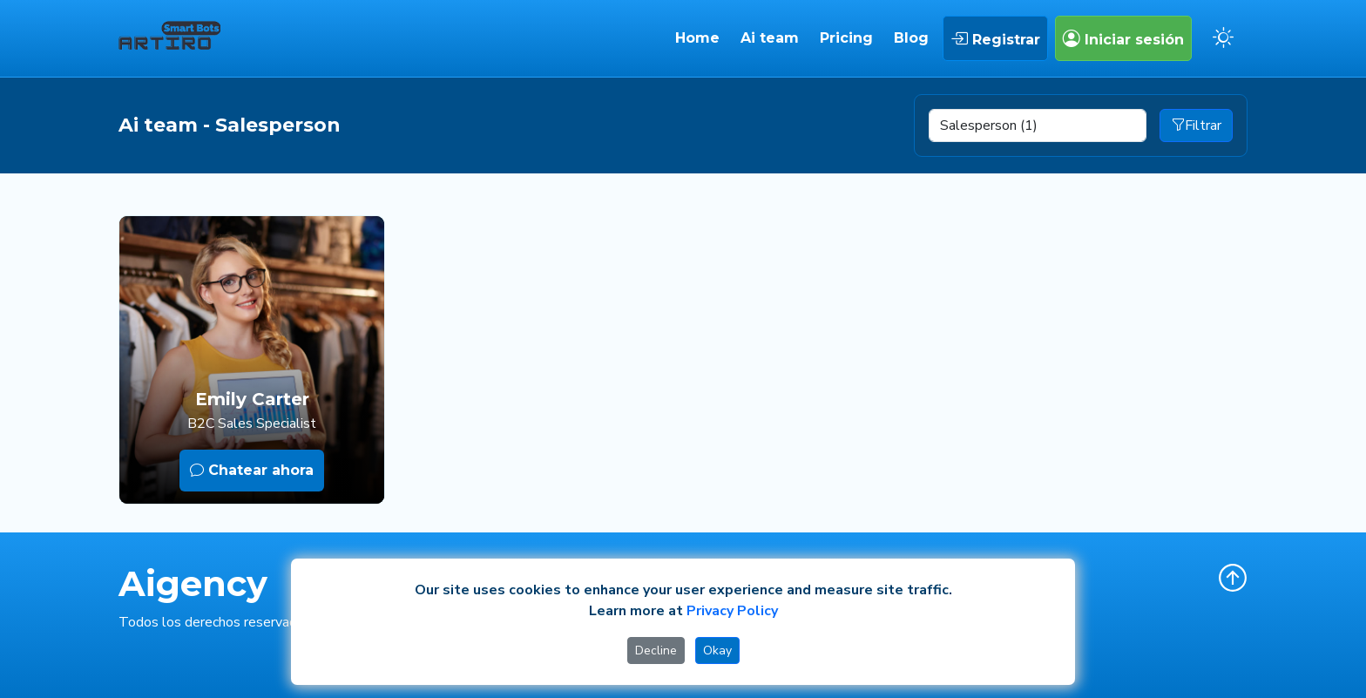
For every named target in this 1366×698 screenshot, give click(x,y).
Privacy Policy (732, 610)
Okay (717, 650)
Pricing (846, 38)
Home (697, 38)
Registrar (995, 38)
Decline (656, 650)
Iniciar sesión (1123, 38)
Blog (911, 38)
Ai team (769, 38)
